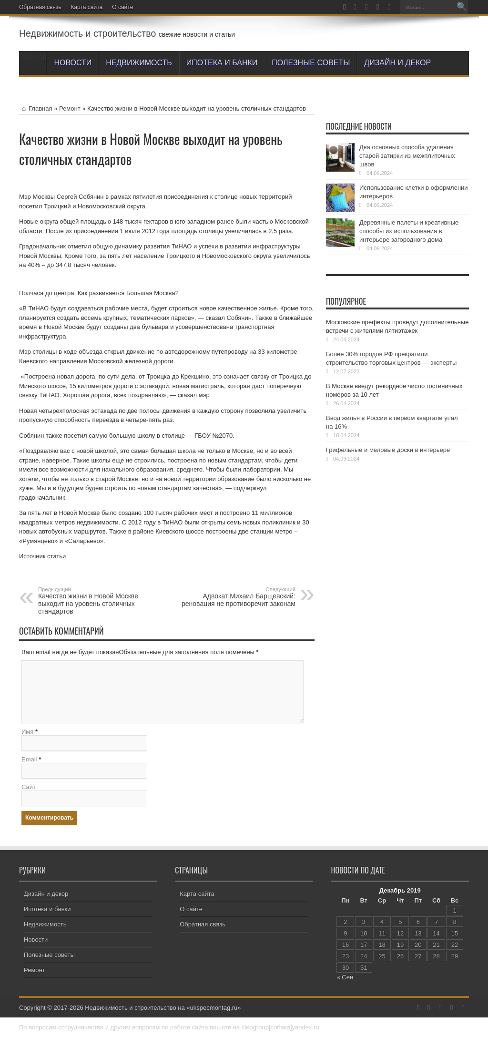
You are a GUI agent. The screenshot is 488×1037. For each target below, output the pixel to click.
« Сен (344, 977)
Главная (35, 108)
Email (29, 759)
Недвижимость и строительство (87, 33)
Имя (27, 731)
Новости (73, 63)
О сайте (122, 7)
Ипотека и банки (221, 63)
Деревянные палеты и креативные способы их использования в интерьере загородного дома (408, 231)
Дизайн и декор (397, 63)
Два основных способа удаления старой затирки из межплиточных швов (407, 156)
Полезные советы (311, 63)
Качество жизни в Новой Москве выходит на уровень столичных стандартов (96, 600)
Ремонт (70, 108)
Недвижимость (139, 63)
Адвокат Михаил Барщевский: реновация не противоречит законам (237, 596)
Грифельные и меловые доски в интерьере (388, 449)
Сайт (28, 787)
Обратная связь (40, 7)
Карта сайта (86, 7)
